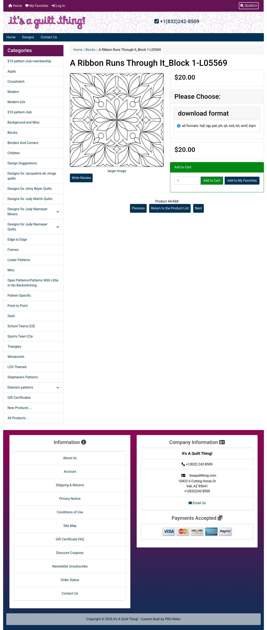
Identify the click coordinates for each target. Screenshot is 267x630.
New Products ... (20, 408)
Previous (138, 208)
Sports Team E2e (20, 336)
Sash (11, 316)
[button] (248, 6)
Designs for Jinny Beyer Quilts (30, 189)
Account (70, 472)
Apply (12, 71)
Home (15, 6)
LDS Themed (17, 367)
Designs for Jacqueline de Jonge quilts (32, 175)
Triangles (14, 347)
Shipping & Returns (70, 485)
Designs (28, 37)
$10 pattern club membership (29, 61)
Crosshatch (16, 82)
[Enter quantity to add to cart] (187, 181)
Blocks (91, 50)
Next (198, 208)
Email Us (197, 503)
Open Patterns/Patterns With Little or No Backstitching (33, 282)
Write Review (81, 178)
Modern (13, 92)
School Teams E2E (21, 326)
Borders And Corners (23, 143)
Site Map (70, 526)
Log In (58, 6)
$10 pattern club (20, 112)
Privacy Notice (70, 499)
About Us (70, 458)
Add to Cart (211, 180)
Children (14, 153)
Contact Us (49, 37)
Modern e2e (16, 102)
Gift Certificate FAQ (70, 539)
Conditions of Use (70, 512)
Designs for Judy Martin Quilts (30, 199)
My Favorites (36, 6)
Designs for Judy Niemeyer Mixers (33, 211)
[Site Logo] (46, 22)
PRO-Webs (173, 619)
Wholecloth (16, 357)
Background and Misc (24, 122)
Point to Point (18, 306)
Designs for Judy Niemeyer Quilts (33, 226)
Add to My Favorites (242, 180)
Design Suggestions (22, 163)
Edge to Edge (17, 239)
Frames (13, 250)
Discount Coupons (70, 553)
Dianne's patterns (33, 387)
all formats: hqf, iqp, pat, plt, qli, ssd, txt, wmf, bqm (219, 126)
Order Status (70, 580)
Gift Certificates (19, 398)
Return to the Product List (170, 208)
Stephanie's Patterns (23, 377)
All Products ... (18, 418)
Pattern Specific (19, 296)
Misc (11, 270)
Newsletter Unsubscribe (70, 566)
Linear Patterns (19, 260)
